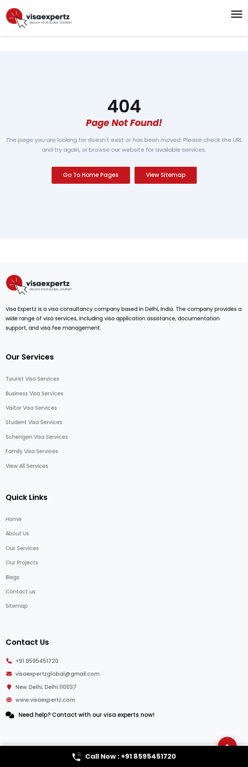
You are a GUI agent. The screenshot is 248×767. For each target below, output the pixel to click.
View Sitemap (165, 175)
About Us (17, 533)
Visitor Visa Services (31, 408)
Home (13, 519)
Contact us (20, 591)
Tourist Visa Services (32, 379)
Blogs (12, 577)
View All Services (27, 466)
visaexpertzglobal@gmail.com (57, 674)
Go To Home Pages (91, 175)
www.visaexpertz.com (45, 700)
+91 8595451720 (36, 661)
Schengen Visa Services (37, 437)
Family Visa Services (32, 451)
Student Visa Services (34, 422)
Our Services (22, 548)
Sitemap (17, 606)
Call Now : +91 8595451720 (124, 756)
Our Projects (22, 562)
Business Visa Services (34, 393)
